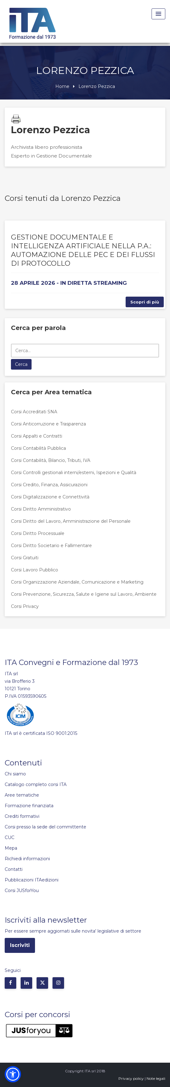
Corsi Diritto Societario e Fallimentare (51, 545)
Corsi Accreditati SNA (34, 412)
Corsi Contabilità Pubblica (38, 448)
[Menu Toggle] (158, 13)
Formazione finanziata (29, 805)
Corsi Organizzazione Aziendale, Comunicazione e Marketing (77, 582)
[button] (12, 1074)
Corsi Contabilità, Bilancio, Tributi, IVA (50, 460)
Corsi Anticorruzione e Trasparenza (48, 424)
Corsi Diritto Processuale (37, 533)
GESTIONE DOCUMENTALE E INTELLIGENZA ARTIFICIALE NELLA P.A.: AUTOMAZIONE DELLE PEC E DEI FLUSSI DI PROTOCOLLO (83, 250)
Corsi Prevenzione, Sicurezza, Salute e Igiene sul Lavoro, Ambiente (84, 594)
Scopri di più (144, 301)
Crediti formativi (22, 816)
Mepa (11, 848)
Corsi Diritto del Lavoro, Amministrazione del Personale (71, 521)
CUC (9, 837)
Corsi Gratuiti (24, 557)
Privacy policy (131, 1078)
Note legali (156, 1078)
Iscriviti (20, 945)
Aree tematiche (22, 795)
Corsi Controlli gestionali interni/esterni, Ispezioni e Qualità (73, 472)
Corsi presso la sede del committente (45, 827)
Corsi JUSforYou (22, 890)
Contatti (13, 869)
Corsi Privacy (25, 606)
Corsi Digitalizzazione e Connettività (50, 497)
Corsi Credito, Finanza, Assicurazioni (49, 485)
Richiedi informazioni (27, 858)
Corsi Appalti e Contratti (36, 436)
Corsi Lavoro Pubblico (34, 570)
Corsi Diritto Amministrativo (41, 509)
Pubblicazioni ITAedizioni (31, 880)
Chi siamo (15, 774)
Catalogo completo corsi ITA (36, 784)
